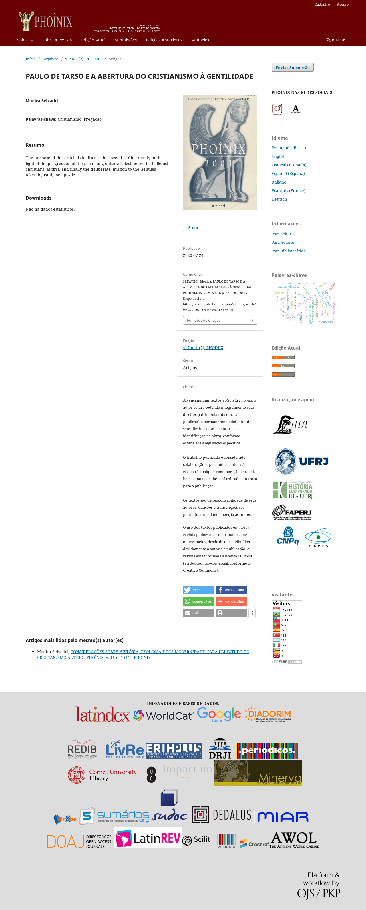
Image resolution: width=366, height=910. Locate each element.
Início (31, 58)
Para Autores (283, 242)
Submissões (126, 40)
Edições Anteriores (164, 40)
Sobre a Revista (57, 40)
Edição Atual (93, 40)
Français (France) (288, 190)
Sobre (23, 40)
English (279, 156)
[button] (198, 590)
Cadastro (322, 4)
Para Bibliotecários (288, 250)
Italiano (279, 182)
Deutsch (279, 199)
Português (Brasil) (289, 147)
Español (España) (288, 173)
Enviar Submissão (293, 67)
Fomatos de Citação (204, 320)
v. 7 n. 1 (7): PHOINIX (83, 58)
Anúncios (200, 40)
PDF (195, 228)
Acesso (343, 4)
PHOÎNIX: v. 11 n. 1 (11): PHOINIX (119, 657)
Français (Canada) (289, 165)
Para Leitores (283, 233)
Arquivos (50, 58)
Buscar (336, 40)
